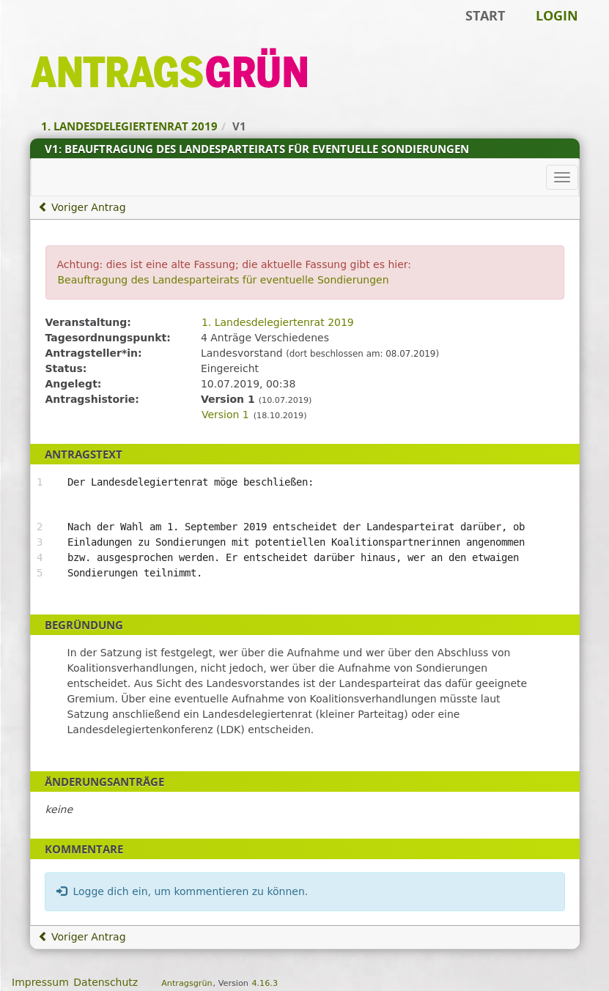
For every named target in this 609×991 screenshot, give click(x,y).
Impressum (40, 982)
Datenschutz (105, 982)
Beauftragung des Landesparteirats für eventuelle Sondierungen (223, 280)
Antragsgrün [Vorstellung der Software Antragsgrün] (186, 983)
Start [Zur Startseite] (485, 15)
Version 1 (225, 414)
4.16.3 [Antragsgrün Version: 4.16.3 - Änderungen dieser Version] (264, 983)
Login (557, 15)
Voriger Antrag (82, 207)
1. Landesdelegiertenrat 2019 (278, 322)
